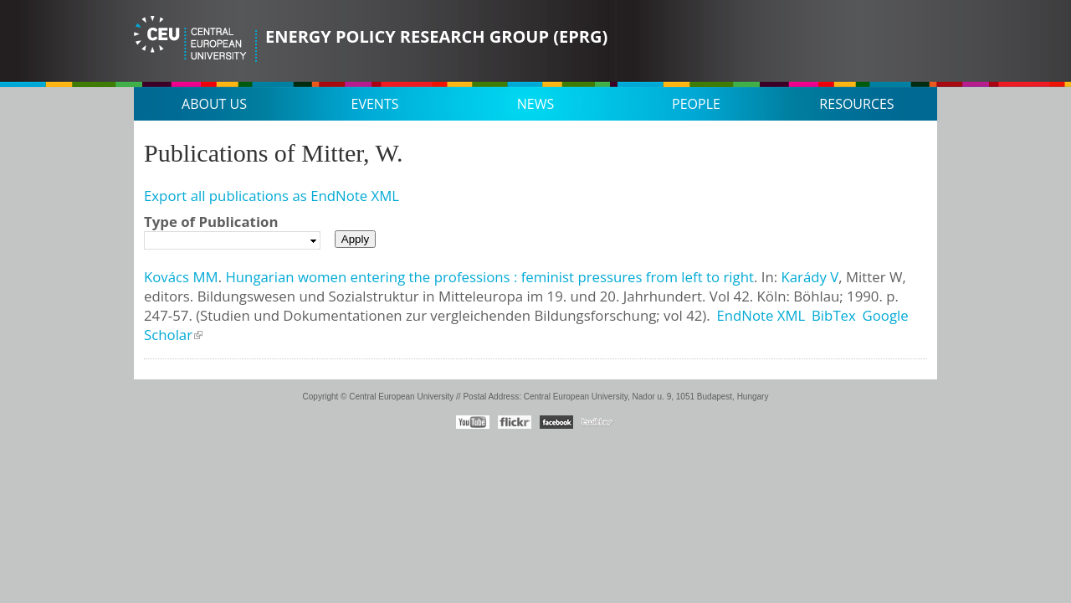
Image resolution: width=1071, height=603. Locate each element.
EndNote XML (760, 315)
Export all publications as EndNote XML (271, 195)
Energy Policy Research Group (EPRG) (436, 36)
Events (375, 104)
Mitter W (874, 276)
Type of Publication (211, 221)
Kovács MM (181, 276)
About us (214, 104)
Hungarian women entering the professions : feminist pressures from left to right (489, 276)
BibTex (834, 315)
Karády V (809, 276)
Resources (856, 104)
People (696, 104)
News (535, 104)
